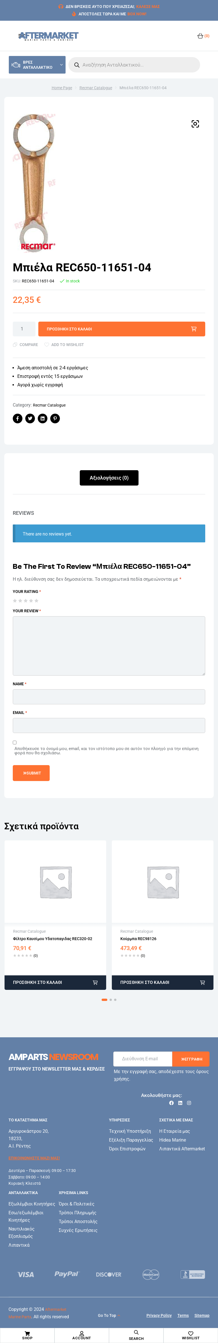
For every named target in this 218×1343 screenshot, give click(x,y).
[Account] (81, 1333)
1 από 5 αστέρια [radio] (15, 601)
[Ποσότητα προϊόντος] (24, 329)
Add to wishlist (67, 344)
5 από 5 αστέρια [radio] (36, 601)
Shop (27, 1338)
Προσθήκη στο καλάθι (69, 329)
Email (20, 713)
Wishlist (191, 1338)
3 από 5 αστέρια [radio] (26, 601)
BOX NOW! (136, 14)
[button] (195, 124)
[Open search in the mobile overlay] (134, 64)
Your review (27, 611)
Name (19, 684)
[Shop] (27, 1333)
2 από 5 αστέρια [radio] (20, 601)
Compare (29, 344)
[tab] (109, 478)
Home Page (62, 88)
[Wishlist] (190, 1333)
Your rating (27, 592)
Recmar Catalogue (95, 88)
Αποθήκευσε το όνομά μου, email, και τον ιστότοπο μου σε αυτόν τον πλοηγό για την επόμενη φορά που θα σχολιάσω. (106, 751)
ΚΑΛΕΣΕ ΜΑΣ (148, 6)
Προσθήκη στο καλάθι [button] (37, 982)
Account (81, 1338)
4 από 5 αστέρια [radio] (31, 601)
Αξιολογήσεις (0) (109, 478)
